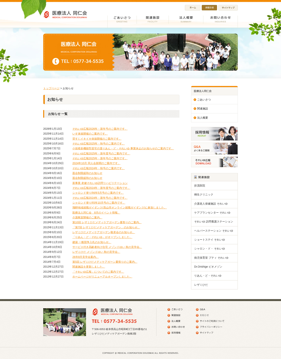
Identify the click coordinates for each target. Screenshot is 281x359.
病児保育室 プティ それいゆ (211, 257)
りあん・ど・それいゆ (207, 275)
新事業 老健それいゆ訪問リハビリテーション (100, 183)
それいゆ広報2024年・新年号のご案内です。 (99, 197)
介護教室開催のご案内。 (87, 217)
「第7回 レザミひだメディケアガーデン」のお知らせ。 (106, 227)
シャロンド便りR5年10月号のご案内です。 (98, 202)
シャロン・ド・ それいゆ (209, 248)
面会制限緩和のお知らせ (87, 173)
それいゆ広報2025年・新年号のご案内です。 (99, 158)
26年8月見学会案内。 (85, 256)
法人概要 (202, 117)
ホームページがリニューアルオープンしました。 (102, 276)
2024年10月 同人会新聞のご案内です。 (96, 163)
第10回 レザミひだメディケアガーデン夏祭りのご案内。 (107, 222)
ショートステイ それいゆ (209, 239)
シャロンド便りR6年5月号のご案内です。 (98, 192)
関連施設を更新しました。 (88, 266)
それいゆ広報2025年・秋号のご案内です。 (98, 143)
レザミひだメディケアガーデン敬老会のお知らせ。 (103, 232)
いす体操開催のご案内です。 (90, 133)
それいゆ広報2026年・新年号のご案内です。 (99, 128)
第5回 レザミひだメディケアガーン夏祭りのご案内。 (104, 261)
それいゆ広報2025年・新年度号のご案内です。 (101, 153)
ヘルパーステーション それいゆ (213, 230)
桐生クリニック (203, 194)
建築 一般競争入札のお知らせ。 (91, 242)
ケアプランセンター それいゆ (212, 212)
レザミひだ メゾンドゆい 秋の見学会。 (96, 251)
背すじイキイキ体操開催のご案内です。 (96, 138)
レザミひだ (201, 284)
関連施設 (202, 108)
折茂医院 (199, 185)
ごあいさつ (204, 99)
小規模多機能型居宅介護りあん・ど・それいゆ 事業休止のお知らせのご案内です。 (123, 148)
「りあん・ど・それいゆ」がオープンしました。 (102, 237)
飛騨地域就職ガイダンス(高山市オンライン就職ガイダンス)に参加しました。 (119, 207)
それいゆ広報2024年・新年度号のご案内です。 (101, 187)
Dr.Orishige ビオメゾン (208, 266)
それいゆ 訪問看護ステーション (213, 221)
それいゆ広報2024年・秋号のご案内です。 (98, 168)
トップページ (51, 88)
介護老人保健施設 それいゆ (211, 203)
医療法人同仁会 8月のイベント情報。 (96, 212)
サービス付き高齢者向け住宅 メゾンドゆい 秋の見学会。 (107, 247)
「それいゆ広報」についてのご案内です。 (98, 271)
